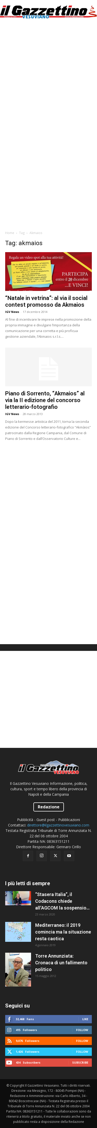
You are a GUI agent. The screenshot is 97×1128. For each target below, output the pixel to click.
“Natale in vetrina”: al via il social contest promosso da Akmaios (46, 301)
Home (9, 233)
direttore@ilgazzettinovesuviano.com (58, 825)
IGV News (12, 312)
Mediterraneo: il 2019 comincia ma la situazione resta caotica (63, 931)
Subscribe (80, 1062)
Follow (82, 1030)
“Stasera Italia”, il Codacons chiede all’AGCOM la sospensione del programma (63, 901)
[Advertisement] (48, 74)
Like (85, 1019)
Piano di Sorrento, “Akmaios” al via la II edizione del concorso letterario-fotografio (45, 400)
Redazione (48, 807)
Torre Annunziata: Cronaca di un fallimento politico (61, 962)
